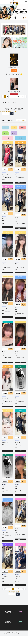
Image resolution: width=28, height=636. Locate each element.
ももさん (17, 530)
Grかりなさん (5, 532)
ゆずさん (4, 308)
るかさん (4, 353)
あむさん (17, 309)
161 (22, 588)
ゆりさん (17, 174)
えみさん (4, 218)
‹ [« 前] (3, 588)
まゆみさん (5, 442)
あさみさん (5, 174)
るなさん (17, 442)
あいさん (17, 398)
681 (22, 96)
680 (18, 96)
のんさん (17, 219)
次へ (11, 113)
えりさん (4, 486)
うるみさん (5, 263)
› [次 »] (25, 96)
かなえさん (5, 398)
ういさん (17, 353)
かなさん (17, 263)
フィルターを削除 (21, 120)
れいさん (17, 576)
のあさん (17, 486)
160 (18, 588)
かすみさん (5, 576)
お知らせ (14, 70)
